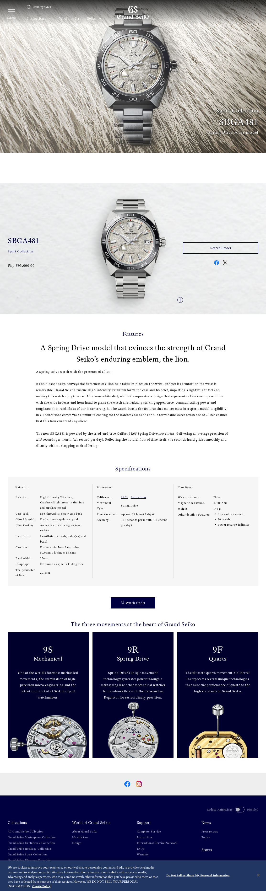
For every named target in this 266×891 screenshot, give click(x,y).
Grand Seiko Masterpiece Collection (32, 837)
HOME (12, 28)
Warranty (143, 854)
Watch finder (133, 602)
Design (76, 843)
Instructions (138, 497)
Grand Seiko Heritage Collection (29, 849)
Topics (205, 837)
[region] (133, 875)
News (206, 822)
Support (144, 822)
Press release (209, 831)
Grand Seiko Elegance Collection (30, 860)
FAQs (140, 849)
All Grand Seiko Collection (25, 831)
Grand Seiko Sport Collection (27, 854)
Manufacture (80, 837)
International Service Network (157, 843)
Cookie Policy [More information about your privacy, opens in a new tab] (41, 886)
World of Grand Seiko (80, 18)
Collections (39, 18)
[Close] (258, 875)
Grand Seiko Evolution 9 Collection (31, 843)
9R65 (124, 497)
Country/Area (39, 7)
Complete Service (149, 831)
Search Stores (220, 248)
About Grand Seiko (85, 831)
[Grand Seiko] (133, 12)
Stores (206, 850)
